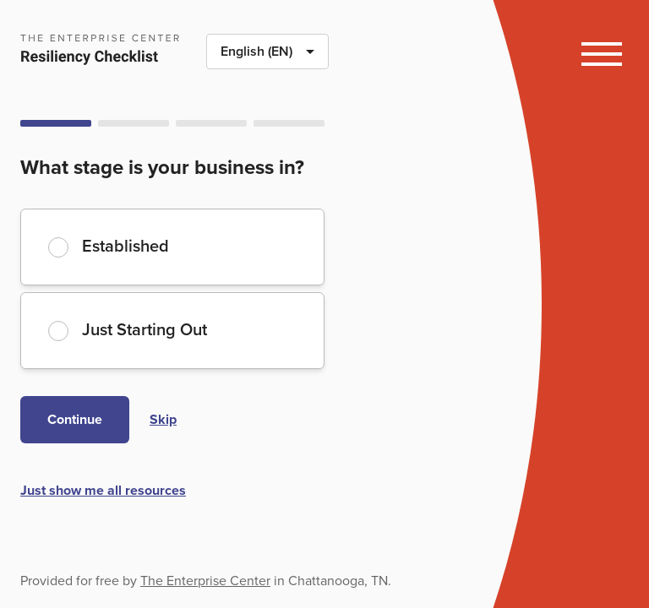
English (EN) (274, 56)
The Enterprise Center (205, 581)
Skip (163, 419)
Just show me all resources (103, 490)
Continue (74, 419)
